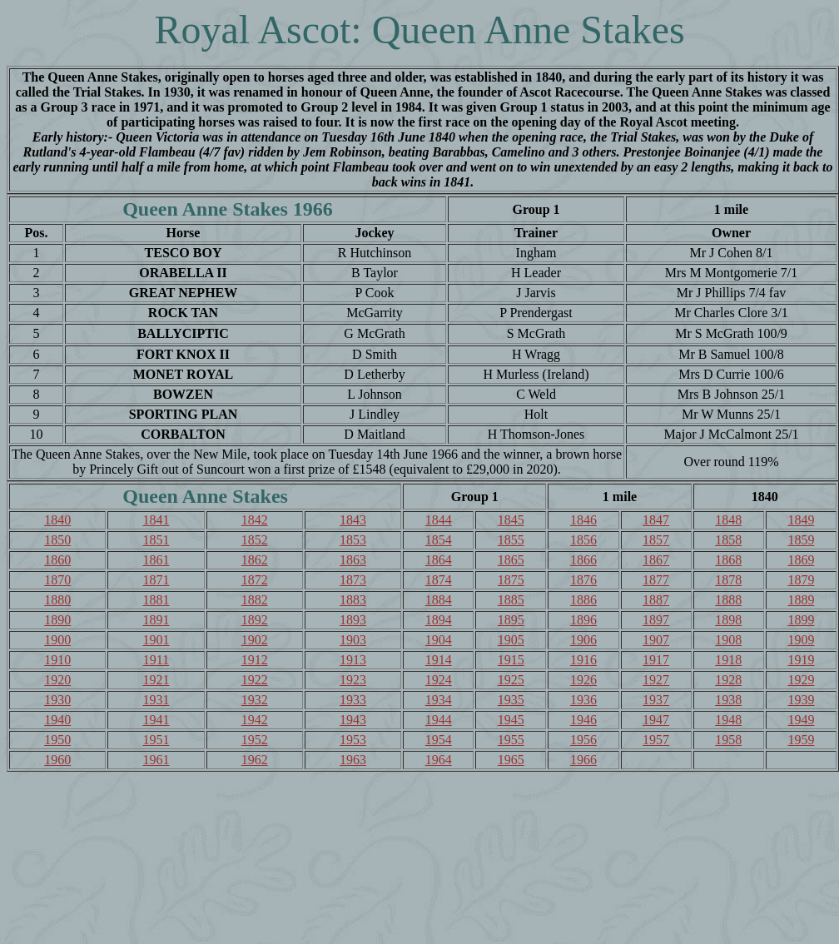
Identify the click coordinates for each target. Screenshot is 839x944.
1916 (583, 660)
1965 (511, 760)
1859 (800, 540)
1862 (254, 560)
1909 (800, 640)
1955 (511, 740)
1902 (254, 640)
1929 (800, 680)
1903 (353, 640)
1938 (728, 700)
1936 (583, 700)
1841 (155, 520)
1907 (656, 640)
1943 (353, 720)
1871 (155, 580)
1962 (254, 760)
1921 (155, 680)
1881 (155, 600)
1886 (583, 600)
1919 (800, 660)
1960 (57, 760)
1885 (511, 600)
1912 (254, 660)
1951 (155, 740)
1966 (583, 760)
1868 (728, 560)
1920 (57, 680)
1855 (511, 540)
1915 (511, 660)
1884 (438, 600)
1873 (353, 580)
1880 (57, 600)
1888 (728, 600)
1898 (728, 620)
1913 (353, 660)
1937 (656, 700)
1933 (353, 700)
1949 (800, 720)
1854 (438, 540)
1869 (800, 560)
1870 (57, 580)
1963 (353, 760)
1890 (57, 620)
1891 (155, 620)
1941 (155, 720)
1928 (728, 680)
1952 (254, 740)
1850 (57, 540)
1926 (583, 680)
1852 (254, 540)
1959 (800, 740)
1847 (656, 520)
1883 (353, 600)
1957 (656, 740)
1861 (155, 560)
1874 (438, 580)
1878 (728, 580)
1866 (583, 560)
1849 (800, 520)
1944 (438, 720)
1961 (155, 760)
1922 (254, 680)
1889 (800, 600)
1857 (656, 540)
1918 (728, 660)
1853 (353, 540)
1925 (511, 680)
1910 (57, 660)
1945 (511, 720)
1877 (656, 580)
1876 (583, 580)
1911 (156, 660)
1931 (155, 700)
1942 (254, 720)
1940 (57, 720)
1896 (583, 620)
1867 (656, 560)
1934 (438, 700)
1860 (57, 560)
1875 (511, 580)
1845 (511, 520)
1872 (254, 580)
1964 (438, 760)
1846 (583, 520)
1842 (254, 520)
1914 (438, 660)
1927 (656, 680)
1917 (656, 660)
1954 (438, 740)
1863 (353, 560)
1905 (511, 640)
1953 (353, 740)
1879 (800, 580)
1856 (583, 540)
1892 (254, 620)
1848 (728, 520)
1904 (438, 640)
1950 (57, 740)
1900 (57, 640)
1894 (438, 620)
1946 (583, 720)
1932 (254, 700)
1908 (728, 640)
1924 (438, 680)
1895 (511, 620)
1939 (800, 700)
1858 (728, 540)
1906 (583, 640)
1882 (254, 600)
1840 (57, 520)
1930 (57, 700)
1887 (656, 600)
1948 (728, 720)
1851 (155, 540)
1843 (353, 520)
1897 (656, 620)
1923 (353, 680)
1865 (511, 560)
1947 (656, 720)
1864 (438, 560)
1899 (800, 620)
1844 (438, 520)
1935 (511, 700)
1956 (583, 740)
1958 (728, 740)
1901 (155, 640)
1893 (353, 620)
